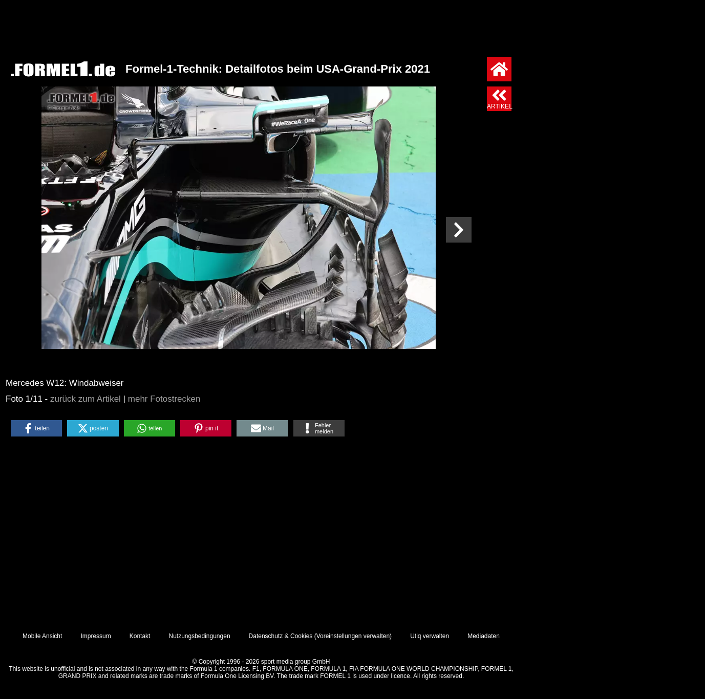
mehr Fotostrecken (164, 399)
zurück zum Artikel (85, 399)
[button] (36, 428)
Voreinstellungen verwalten (353, 636)
